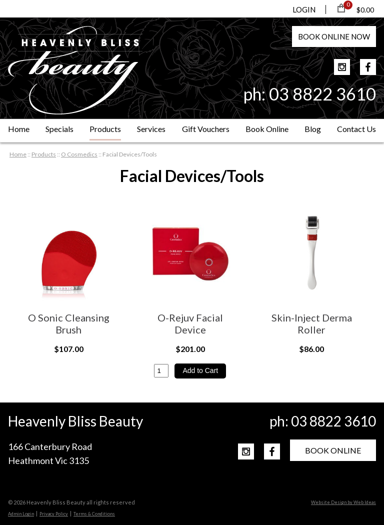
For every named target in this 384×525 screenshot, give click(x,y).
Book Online (267, 129)
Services (151, 129)
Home (19, 129)
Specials (60, 129)
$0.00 (365, 10)
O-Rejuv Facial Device (190, 324)
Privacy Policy (54, 513)
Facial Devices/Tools (129, 154)
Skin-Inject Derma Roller (312, 324)
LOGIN (304, 9)
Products (105, 129)
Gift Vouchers (206, 129)
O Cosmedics (79, 154)
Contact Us (356, 129)
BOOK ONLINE (333, 450)
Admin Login (21, 513)
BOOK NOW (334, 36)
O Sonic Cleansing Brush (69, 324)
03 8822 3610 (322, 94)
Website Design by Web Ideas (343, 502)
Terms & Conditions (94, 513)
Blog (312, 129)
